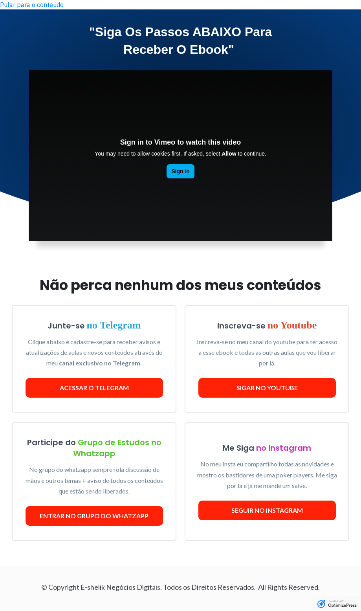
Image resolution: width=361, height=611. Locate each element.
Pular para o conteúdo (32, 5)
